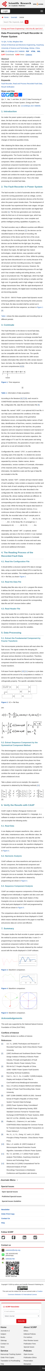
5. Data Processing (11, 632)
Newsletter (5, 1209)
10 (23, 671)
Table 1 (4, 316)
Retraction (27, 1364)
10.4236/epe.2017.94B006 (14, 51)
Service (4, 1351)
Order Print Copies (7, 1357)
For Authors (28, 1337)
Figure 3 (6, 851)
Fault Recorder (6, 84)
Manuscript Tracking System (11, 1354)
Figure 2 (23, 577)
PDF (27, 51)
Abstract (5, 59)
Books (3, 1337)
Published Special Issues (11, 1196)
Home (6, 17)
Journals (14, 17)
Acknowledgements (11, 1018)
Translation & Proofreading (10, 1361)
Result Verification (7, 87)
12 (38, 785)
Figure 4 (24, 881)
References (6, 1040)
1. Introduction (9, 111)
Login (5, 11)
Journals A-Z (5, 1331)
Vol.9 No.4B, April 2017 (34, 28)
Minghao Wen (18, 42)
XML (38, 51)
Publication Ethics (30, 1357)
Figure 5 (21, 908)
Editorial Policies (30, 1334)
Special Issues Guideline (11, 1201)
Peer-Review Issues (31, 1340)
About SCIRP (30, 1327)
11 (26, 671)
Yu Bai (9, 42)
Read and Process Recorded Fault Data (27, 84)
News (3, 1347)
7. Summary (7, 928)
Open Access (28, 1354)
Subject (3, 1334)
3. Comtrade (7, 325)
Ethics (26, 1331)
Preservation (28, 1361)
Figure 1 (40, 307)
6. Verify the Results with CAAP (17, 805)
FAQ (3, 1223)
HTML (33, 51)
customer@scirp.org (13, 1250)
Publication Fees (30, 1344)
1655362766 (10, 1259)
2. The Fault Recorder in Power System (22, 186)
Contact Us (5, 1218)
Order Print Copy (8, 1214)
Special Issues (29, 1347)
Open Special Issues (10, 1192)
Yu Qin (3, 42)
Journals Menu (9, 1180)
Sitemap (4, 1340)
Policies (28, 1351)
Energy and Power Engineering (12, 28)
